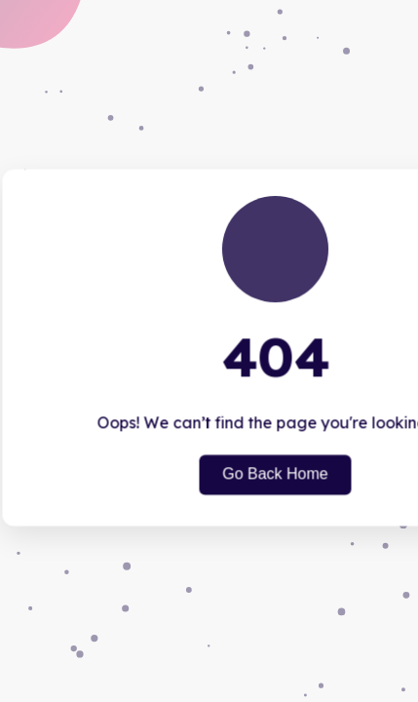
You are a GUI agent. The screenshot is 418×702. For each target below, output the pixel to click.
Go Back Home (274, 474)
